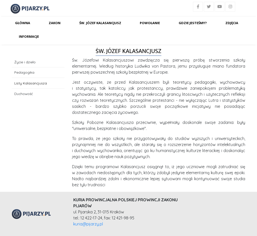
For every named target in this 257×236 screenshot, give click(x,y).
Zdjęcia (231, 23)
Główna (22, 23)
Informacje (29, 36)
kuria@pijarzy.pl (88, 223)
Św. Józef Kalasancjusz (100, 23)
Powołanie (150, 23)
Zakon (54, 23)
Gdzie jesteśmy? (193, 23)
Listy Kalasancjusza (30, 83)
